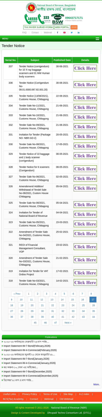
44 (93, 317)
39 (42, 317)
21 (42, 305)
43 (83, 317)
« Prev (17, 293)
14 (62, 299)
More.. (96, 384)
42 (73, 317)
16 (82, 299)
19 (21, 305)
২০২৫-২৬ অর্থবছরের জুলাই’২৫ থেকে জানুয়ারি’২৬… (29, 354)
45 (35, 322)
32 (63, 311)
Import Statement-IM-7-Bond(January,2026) (26, 358)
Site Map (68, 394)
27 (11, 311)
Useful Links (9, 394)
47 (55, 322)
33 (73, 311)
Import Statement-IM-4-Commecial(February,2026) (30, 350)
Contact (35, 32)
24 (73, 305)
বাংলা (74, 27)
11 (31, 299)
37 (21, 317)
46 (45, 322)
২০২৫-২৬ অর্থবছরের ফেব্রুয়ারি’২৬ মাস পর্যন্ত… (26, 341)
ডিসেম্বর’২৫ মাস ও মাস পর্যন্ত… (18, 380)
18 (11, 305)
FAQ (24, 32)
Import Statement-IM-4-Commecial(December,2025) (31, 375)
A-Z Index (84, 394)
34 (83, 311)
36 (11, 317)
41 (63, 317)
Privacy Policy (29, 394)
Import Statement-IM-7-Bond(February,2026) (27, 346)
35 (93, 311)
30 (42, 311)
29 (32, 311)
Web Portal (62, 27)
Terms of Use (50, 394)
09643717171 (74, 18)
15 (72, 299)
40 (52, 317)
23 (63, 305)
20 (32, 305)
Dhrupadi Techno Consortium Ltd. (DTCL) (69, 412)
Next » (68, 322)
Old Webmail (66, 399)
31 (52, 311)
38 (32, 317)
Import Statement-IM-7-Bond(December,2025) (28, 371)
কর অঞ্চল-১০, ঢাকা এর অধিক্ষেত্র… (21, 367)
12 (41, 299)
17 (93, 299)
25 (83, 305)
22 (52, 305)
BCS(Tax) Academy (13, 399)
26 (93, 305)
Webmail (48, 32)
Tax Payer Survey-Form (38, 27)
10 (21, 299)
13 (52, 299)
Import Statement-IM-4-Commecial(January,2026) (30, 363)
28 (21, 311)
